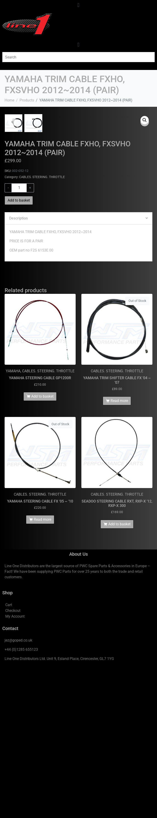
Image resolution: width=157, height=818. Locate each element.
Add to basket (19, 348)
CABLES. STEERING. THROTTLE (42, 325)
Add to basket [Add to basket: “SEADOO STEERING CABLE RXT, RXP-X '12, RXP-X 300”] (119, 672)
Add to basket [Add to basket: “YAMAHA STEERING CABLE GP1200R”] (42, 544)
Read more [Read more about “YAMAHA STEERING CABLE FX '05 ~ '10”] (42, 667)
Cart (8, 753)
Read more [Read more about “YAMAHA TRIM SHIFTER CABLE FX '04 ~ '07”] (119, 548)
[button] (144, 120)
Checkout (12, 758)
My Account (15, 764)
